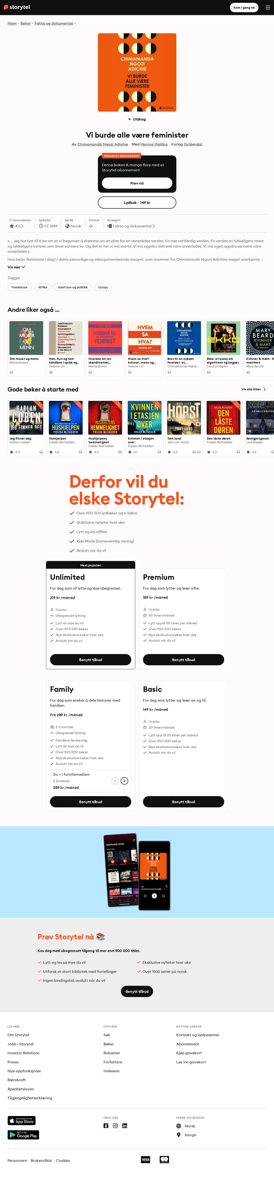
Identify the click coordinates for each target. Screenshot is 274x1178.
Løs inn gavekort (191, 1062)
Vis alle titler (254, 389)
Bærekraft (17, 1079)
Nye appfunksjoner (24, 1071)
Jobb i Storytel (21, 1044)
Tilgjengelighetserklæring (30, 1097)
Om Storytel (18, 1034)
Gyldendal (193, 144)
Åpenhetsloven (21, 1089)
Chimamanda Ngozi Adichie (102, 144)
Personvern (17, 1160)
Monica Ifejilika (154, 144)
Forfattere (113, 1062)
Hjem (12, 23)
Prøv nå (137, 183)
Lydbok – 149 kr (137, 202)
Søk (107, 1034)
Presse (13, 1062)
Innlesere (111, 1071)
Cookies (63, 1160)
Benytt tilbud (90, 659)
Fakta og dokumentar (54, 23)
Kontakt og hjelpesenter (197, 1034)
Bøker (25, 23)
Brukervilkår (41, 1160)
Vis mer (16, 267)
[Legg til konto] (124, 781)
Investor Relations (23, 1052)
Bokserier (112, 1052)
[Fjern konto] (115, 781)
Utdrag (137, 119)
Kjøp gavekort (189, 1052)
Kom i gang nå (244, 7)
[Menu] (268, 7)
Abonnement (187, 1044)
